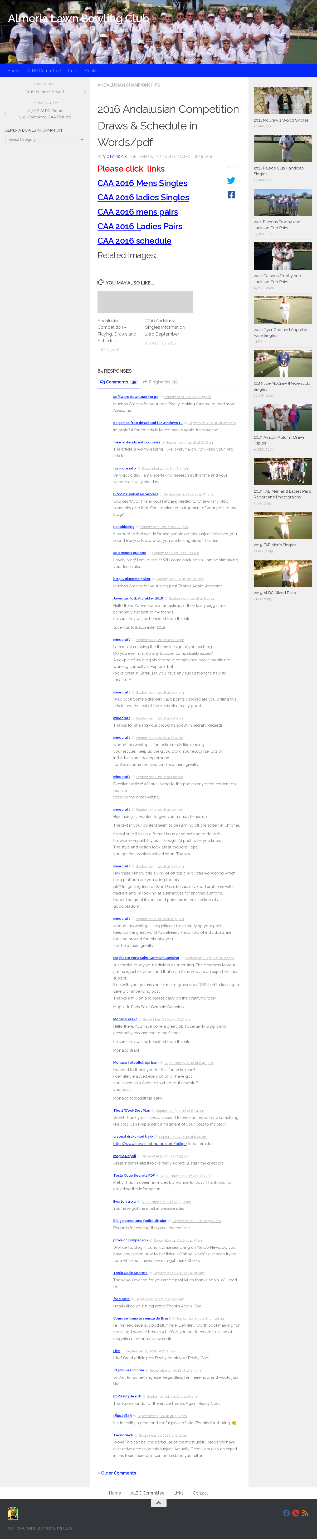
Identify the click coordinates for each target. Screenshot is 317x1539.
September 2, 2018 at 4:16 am (212, 423)
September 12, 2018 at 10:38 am (178, 1273)
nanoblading (123, 527)
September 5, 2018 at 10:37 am (209, 958)
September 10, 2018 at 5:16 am (185, 1176)
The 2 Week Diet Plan (131, 1110)
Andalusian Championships (128, 85)
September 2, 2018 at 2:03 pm (164, 527)
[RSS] (305, 1513)
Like (116, 1351)
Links (73, 70)
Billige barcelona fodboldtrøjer (140, 1221)
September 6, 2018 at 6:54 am (180, 1111)
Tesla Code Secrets (130, 1273)
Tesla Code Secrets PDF (134, 1175)
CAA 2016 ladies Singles (143, 197)
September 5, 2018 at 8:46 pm (188, 1063)
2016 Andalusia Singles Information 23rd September (165, 327)
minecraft (121, 640)
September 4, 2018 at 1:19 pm (159, 738)
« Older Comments (116, 1473)
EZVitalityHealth (127, 1396)
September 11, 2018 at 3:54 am (196, 1221)
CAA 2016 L (119, 226)
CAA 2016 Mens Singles (142, 183)
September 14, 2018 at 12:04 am (175, 1370)
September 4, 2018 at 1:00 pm (160, 640)
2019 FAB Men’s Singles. (275, 545)
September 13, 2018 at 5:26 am (200, 1319)
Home (13, 70)
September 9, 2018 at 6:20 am (183, 1137)
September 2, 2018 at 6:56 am (190, 442)
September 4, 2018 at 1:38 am (180, 579)
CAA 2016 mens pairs (137, 212)
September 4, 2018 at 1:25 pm (159, 810)
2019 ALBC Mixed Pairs (275, 593)
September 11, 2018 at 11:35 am (178, 1240)
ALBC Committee (44, 70)
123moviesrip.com (128, 1370)
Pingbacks (160, 381)
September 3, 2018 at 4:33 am (175, 553)
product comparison (130, 1240)
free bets (121, 1299)
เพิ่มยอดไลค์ (122, 1416)
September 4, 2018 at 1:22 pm (159, 777)
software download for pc (135, 397)
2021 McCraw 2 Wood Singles (281, 120)
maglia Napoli (124, 1156)
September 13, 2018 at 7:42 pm (150, 1351)
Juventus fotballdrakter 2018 (138, 598)
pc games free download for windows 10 (148, 423)
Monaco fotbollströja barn (136, 1063)
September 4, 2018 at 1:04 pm (160, 692)
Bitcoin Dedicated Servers (135, 494)
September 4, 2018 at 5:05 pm (160, 866)
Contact (92, 70)
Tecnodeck (123, 1435)
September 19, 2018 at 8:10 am (163, 1435)
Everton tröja (124, 1201)
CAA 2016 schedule (134, 241)
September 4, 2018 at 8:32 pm (160, 919)
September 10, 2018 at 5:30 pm (166, 1202)
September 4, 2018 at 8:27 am (193, 599)
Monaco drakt (125, 1019)
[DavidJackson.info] (296, 1513)
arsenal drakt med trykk (133, 1136)
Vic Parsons (114, 156)
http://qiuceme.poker (131, 579)
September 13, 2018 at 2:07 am (159, 1299)
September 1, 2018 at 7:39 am (187, 397)
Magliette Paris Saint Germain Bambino (146, 958)
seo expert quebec (129, 553)
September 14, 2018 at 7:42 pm (162, 1416)
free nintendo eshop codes (136, 442)
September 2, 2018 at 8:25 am (165, 469)
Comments (119, 381)
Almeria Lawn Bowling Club (78, 18)
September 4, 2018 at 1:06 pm (160, 718)
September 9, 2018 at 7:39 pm (165, 1156)
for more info (124, 468)
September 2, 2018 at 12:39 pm (188, 494)
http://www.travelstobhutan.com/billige (150, 1143)
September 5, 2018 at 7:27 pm (166, 1019)
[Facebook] (286, 1513)
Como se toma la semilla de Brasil (141, 1318)
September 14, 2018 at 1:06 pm (172, 1396)
